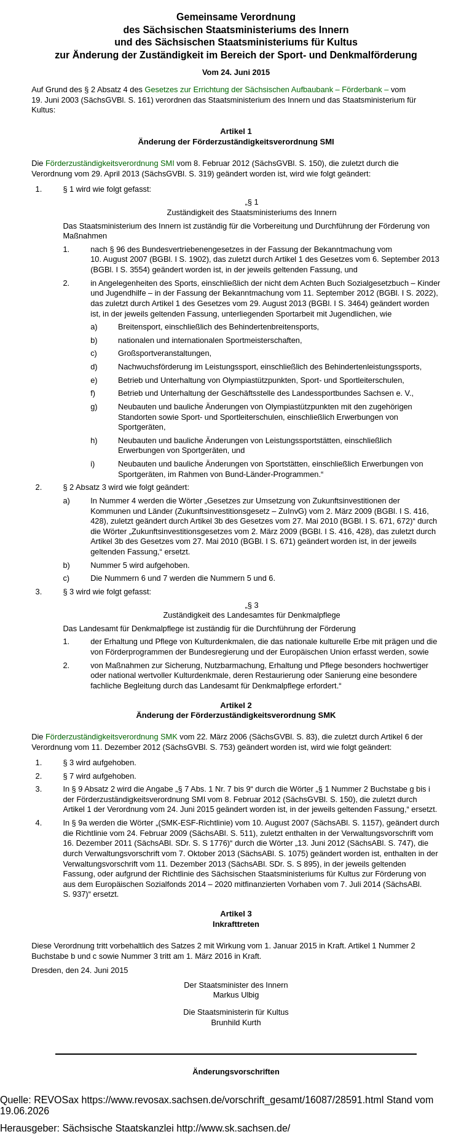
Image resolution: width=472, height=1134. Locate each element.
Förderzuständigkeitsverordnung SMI (110, 163)
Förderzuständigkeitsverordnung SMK (111, 736)
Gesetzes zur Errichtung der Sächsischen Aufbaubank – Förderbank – (266, 89)
